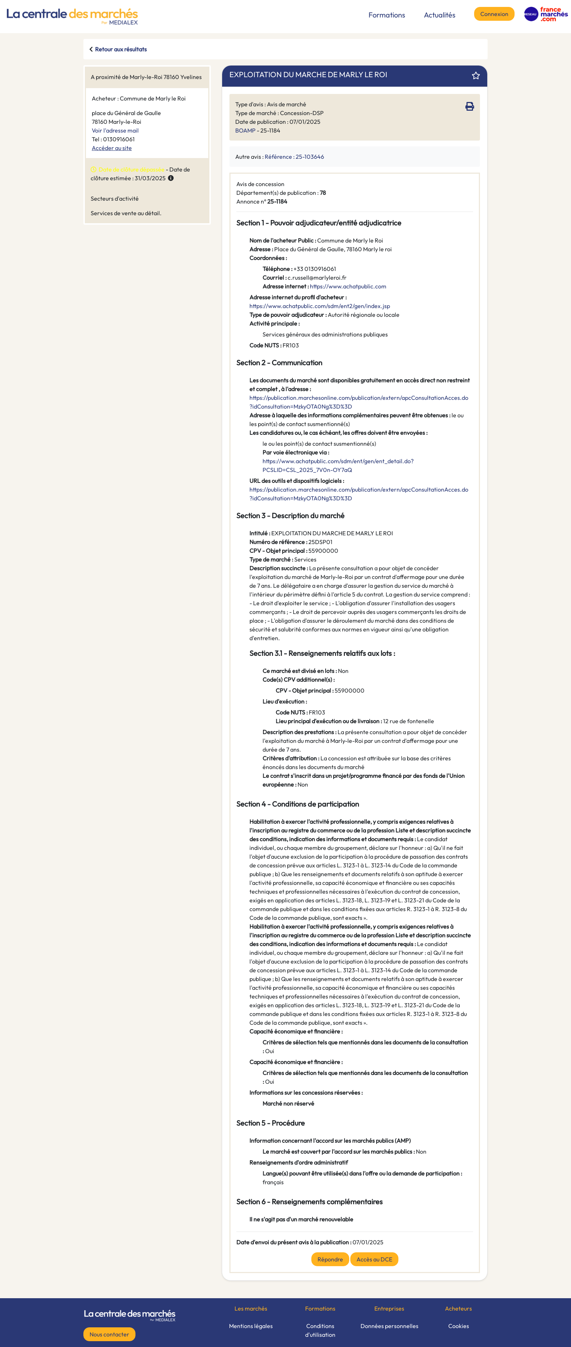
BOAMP (245, 130)
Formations (387, 14)
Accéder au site (112, 147)
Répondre (330, 1259)
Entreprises (389, 1308)
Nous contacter (109, 1334)
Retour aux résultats (121, 49)
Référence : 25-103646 (294, 156)
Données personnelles (389, 1326)
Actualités (440, 14)
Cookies (458, 1326)
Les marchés (251, 1308)
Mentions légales (251, 1326)
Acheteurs (458, 1308)
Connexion (494, 13)
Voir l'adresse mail (115, 130)
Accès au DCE (374, 1259)
